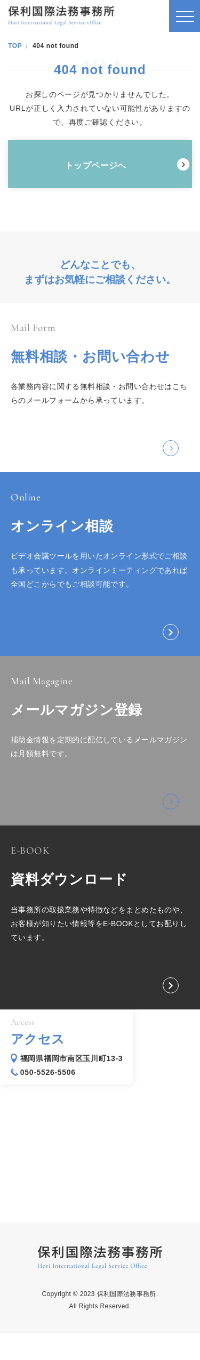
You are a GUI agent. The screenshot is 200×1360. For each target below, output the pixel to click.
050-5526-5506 (48, 1072)
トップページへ (95, 165)
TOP (15, 46)
